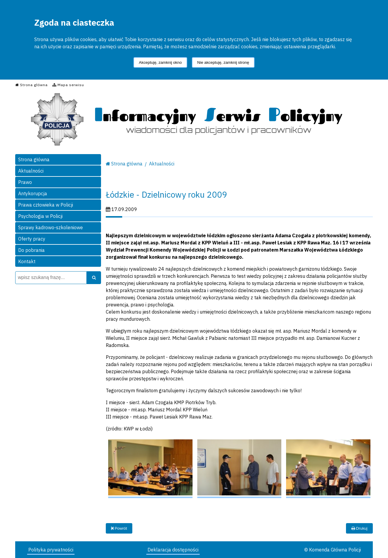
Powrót (119, 528)
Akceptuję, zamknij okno (160, 62)
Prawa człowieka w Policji (45, 205)
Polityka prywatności (50, 550)
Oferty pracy (31, 239)
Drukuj (359, 528)
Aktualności (31, 171)
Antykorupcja (32, 193)
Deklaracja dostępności (173, 550)
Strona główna (33, 159)
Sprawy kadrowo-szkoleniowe (50, 227)
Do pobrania (31, 250)
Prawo (25, 182)
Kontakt (26, 261)
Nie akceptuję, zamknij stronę (223, 62)
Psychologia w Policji (40, 216)
